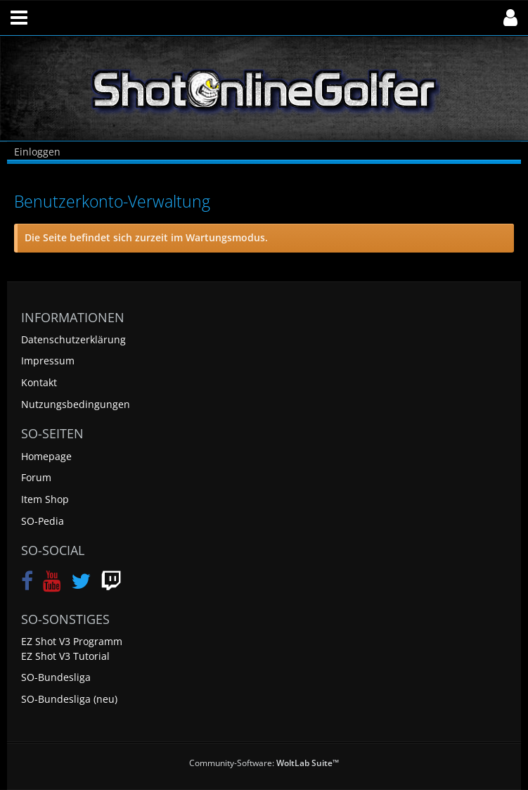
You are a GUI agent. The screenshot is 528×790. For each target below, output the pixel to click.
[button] (19, 17)
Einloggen (37, 151)
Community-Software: (264, 763)
